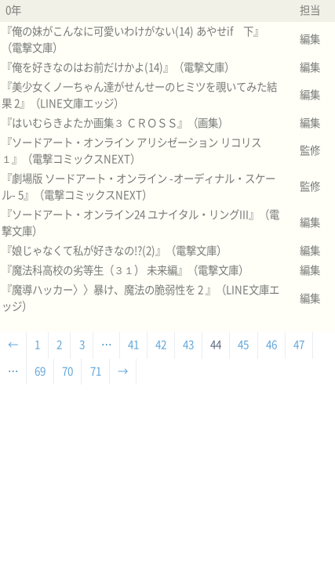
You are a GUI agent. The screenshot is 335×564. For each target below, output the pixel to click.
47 (298, 344)
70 (67, 371)
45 (243, 344)
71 (95, 371)
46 (271, 344)
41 (133, 344)
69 (40, 371)
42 (160, 344)
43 (188, 344)
